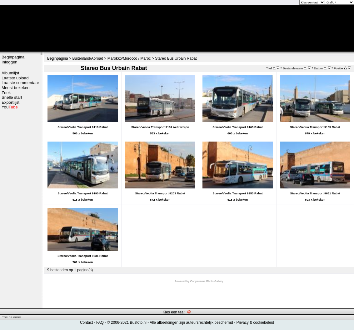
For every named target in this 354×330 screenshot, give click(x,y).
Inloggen (9, 62)
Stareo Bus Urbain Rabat (176, 58)
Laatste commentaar (20, 82)
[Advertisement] (20, 208)
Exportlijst (10, 102)
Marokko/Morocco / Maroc (129, 58)
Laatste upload (15, 78)
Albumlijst (10, 73)
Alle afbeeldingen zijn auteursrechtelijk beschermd (191, 322)
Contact (86, 322)
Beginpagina (13, 57)
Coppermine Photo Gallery (206, 281)
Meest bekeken (15, 87)
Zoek (6, 92)
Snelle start (12, 97)
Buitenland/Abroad (87, 58)
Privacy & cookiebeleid (255, 322)
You (10, 107)
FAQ (100, 322)
